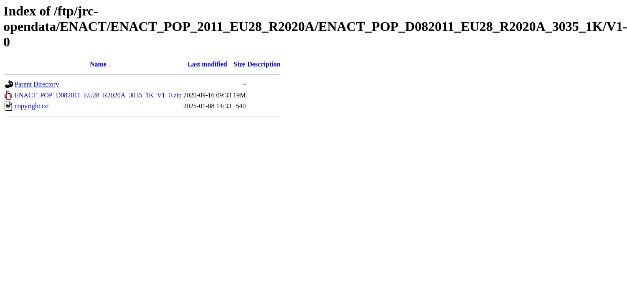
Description (263, 64)
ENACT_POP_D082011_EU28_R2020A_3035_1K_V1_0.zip (98, 95)
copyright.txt (32, 106)
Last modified (207, 64)
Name (98, 64)
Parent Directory (37, 84)
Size (239, 64)
